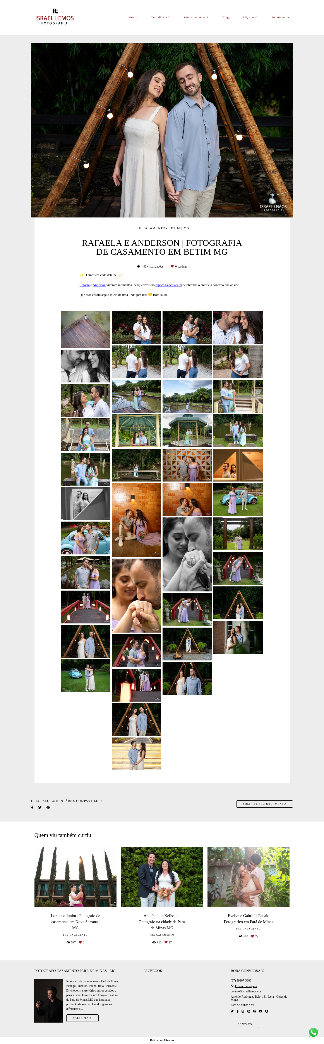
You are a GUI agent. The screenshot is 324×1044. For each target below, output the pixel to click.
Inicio (133, 17)
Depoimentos (281, 17)
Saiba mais (82, 1018)
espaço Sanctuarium (169, 284)
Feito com (162, 1040)
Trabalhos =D (160, 17)
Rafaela (85, 284)
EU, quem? (250, 17)
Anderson (99, 284)
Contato (244, 1024)
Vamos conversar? (196, 17)
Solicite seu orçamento (264, 804)
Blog (225, 17)
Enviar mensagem (246, 986)
